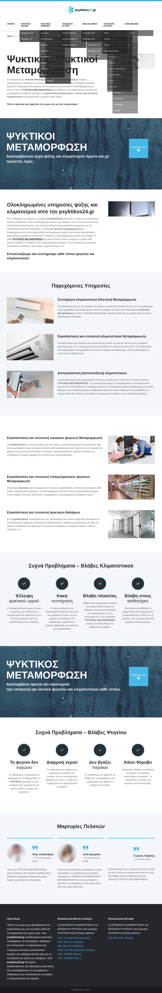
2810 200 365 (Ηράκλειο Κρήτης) (76, 950)
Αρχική (10, 36)
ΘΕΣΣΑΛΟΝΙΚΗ (90, 24)
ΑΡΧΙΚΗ (11, 24)
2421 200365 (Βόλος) (70, 954)
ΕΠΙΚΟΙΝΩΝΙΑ (131, 24)
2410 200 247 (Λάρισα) (71, 942)
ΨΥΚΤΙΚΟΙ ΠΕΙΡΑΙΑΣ (45, 25)
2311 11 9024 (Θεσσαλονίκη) (74, 937)
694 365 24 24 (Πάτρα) (70, 946)
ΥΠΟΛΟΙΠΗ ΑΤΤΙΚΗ (67, 25)
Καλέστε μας (138, 147)
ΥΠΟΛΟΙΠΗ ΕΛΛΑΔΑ (109, 25)
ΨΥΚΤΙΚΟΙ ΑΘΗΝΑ (26, 25)
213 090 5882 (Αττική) (120, 937)
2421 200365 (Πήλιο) (69, 958)
